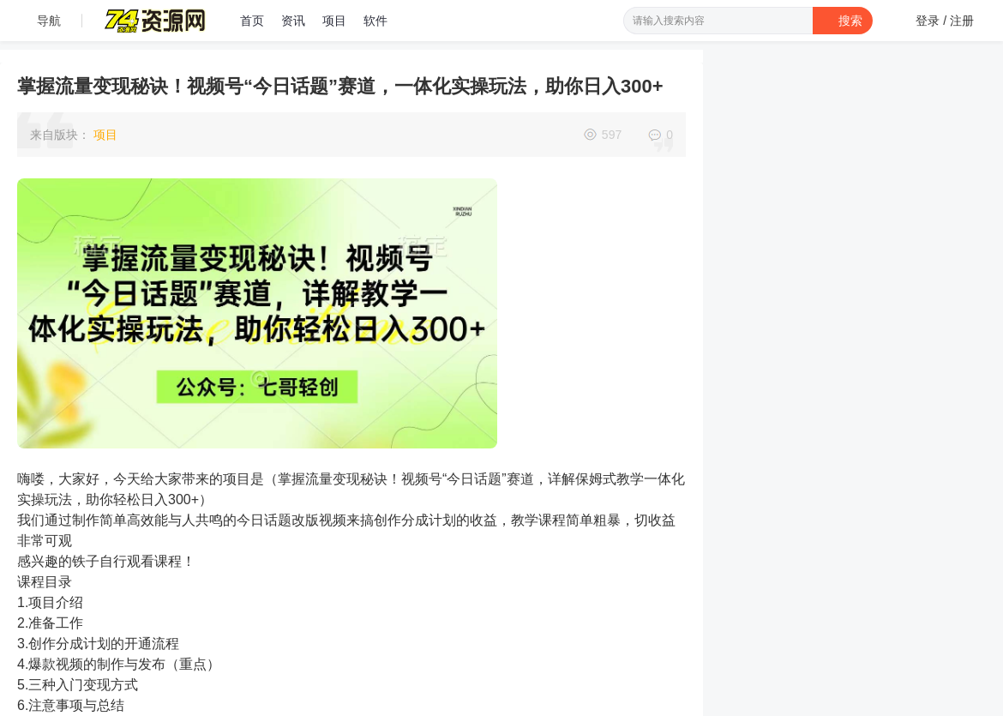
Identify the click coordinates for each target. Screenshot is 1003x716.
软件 (375, 20)
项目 (334, 20)
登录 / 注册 (945, 20)
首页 (252, 20)
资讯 (293, 20)
